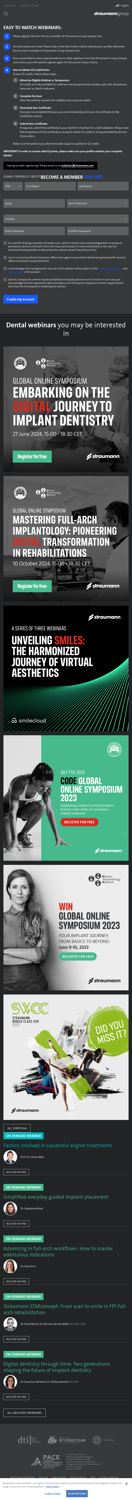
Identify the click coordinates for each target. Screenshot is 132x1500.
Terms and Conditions (110, 268)
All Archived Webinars (24, 1413)
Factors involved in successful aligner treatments (57, 1146)
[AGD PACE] (47, 1461)
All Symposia (17, 1128)
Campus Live (9, 5)
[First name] (50, 186)
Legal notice (59, 1477)
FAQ (92, 1477)
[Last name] (103, 186)
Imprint (43, 1477)
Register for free (16, 1172)
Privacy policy (78, 1477)
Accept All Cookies (77, 1493)
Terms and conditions (22, 1477)
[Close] (126, 1483)
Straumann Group (29, 5)
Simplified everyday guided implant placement (55, 1197)
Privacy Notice (16, 272)
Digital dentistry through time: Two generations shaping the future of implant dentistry (56, 1367)
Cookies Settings (109, 1477)
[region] (66, 1489)
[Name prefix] (13, 186)
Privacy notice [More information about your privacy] (52, 1486)
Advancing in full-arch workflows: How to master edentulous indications (58, 1252)
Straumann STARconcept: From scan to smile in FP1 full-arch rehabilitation (65, 1309)
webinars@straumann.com (77, 165)
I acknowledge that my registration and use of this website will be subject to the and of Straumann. (67, 270)
